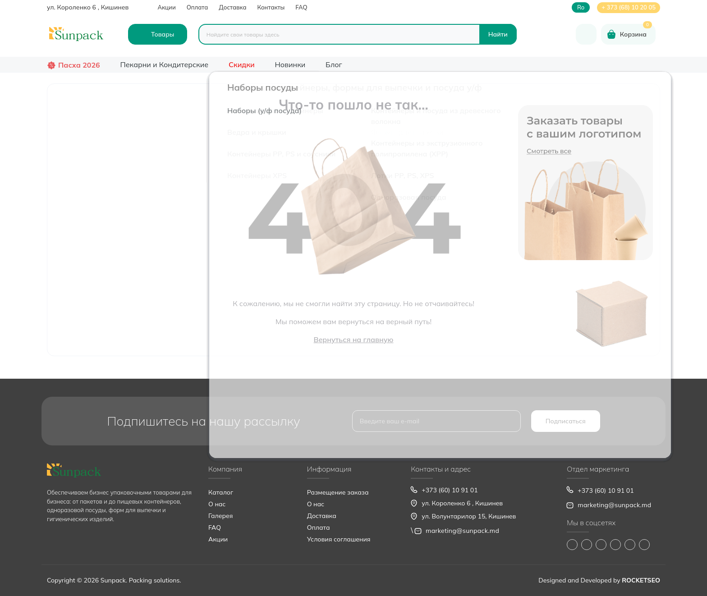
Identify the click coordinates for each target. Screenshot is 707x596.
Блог (334, 64)
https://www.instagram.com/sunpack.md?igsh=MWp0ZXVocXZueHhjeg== (586, 544)
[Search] (498, 34)
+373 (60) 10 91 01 (449, 490)
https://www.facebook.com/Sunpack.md (572, 544)
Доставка (232, 7)
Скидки (242, 64)
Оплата (197, 7)
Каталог (220, 492)
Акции (166, 7)
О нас (216, 504)
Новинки (290, 64)
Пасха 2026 (79, 64)
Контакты (271, 7)
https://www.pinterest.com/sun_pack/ (644, 544)
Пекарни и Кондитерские (164, 64)
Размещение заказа (338, 492)
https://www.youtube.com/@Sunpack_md (615, 544)
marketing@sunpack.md (462, 531)
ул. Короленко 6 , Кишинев (88, 7)
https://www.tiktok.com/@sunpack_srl (601, 544)
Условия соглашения (339, 539)
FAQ (301, 7)
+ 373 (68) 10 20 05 (628, 7)
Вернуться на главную (353, 339)
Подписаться (566, 421)
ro (580, 7)
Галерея (220, 516)
